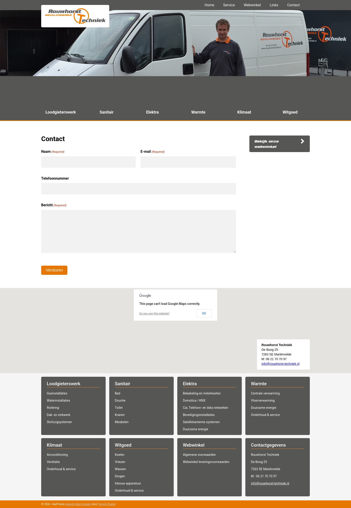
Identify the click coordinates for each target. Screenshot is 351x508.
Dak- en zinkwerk (58, 415)
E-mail (153, 152)
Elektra (190, 383)
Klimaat (54, 445)
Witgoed (123, 445)
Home (209, 5)
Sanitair (122, 383)
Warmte (259, 383)
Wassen (120, 469)
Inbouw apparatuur (128, 483)
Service (229, 5)
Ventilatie (53, 462)
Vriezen (120, 462)
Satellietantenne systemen (201, 422)
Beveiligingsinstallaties (199, 415)
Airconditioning (57, 454)
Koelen (119, 454)
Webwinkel (252, 5)
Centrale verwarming (265, 393)
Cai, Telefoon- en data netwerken (205, 407)
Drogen (120, 476)
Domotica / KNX (194, 400)
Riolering (53, 407)
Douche (120, 400)
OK (204, 313)
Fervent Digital (106, 504)
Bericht (53, 205)
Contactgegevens (268, 445)
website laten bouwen (78, 504)
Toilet (118, 407)
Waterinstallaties (58, 400)
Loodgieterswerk (63, 383)
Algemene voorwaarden (199, 454)
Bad (117, 393)
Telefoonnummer (55, 178)
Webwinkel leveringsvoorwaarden (206, 462)
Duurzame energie (195, 429)
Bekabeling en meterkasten (202, 393)
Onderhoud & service (265, 415)
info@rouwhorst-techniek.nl (280, 364)
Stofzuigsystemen (59, 422)
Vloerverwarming (263, 400)
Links (274, 5)
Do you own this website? (154, 313)
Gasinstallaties (57, 393)
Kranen (120, 415)
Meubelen (121, 422)
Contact (293, 5)
